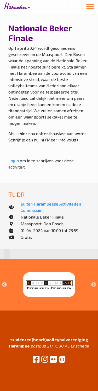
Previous (4, 284)
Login (13, 160)
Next (93, 284)
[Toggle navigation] (90, 7)
